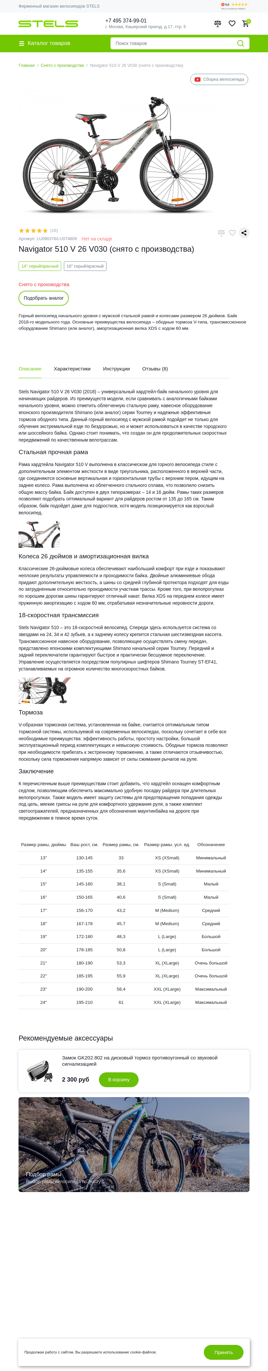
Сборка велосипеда (219, 79)
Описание (30, 368)
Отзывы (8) (155, 368)
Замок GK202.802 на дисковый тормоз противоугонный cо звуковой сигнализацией (140, 1061)
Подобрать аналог (44, 298)
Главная (27, 65)
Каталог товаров (44, 43)
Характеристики (72, 368)
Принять (223, 1352)
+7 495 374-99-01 (126, 20)
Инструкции (116, 368)
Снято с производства (62, 65)
